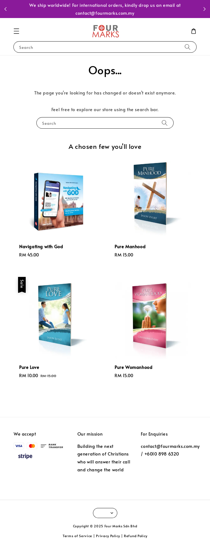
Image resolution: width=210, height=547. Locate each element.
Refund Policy (135, 535)
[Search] (187, 47)
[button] (16, 31)
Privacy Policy (108, 535)
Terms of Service (77, 535)
